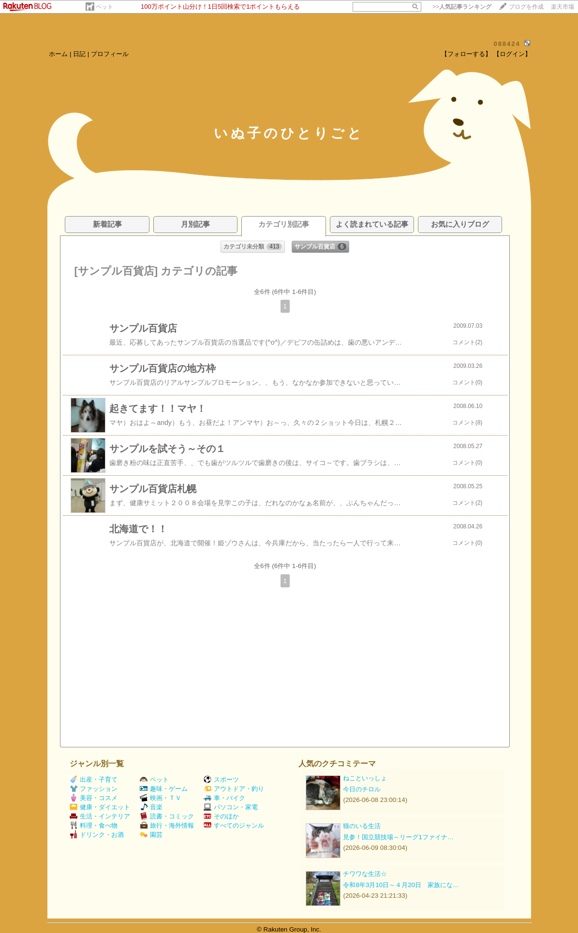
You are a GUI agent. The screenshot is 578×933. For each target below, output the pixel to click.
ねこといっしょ (365, 778)
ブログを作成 (526, 6)
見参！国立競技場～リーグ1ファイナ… (398, 837)
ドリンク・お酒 (97, 834)
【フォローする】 (466, 54)
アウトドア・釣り (234, 788)
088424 (506, 43)
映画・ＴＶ (160, 798)
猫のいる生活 (362, 826)
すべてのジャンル (234, 825)
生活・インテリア (100, 816)
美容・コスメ (94, 798)
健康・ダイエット (100, 807)
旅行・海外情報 (167, 825)
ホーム (58, 54)
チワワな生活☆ (365, 873)
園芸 (151, 834)
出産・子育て (94, 779)
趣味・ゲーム (164, 788)
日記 (79, 54)
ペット (104, 6)
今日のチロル (362, 789)
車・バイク (224, 798)
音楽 (151, 807)
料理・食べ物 (94, 825)
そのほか (221, 816)
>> (461, 6)
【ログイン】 (512, 54)
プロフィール (110, 54)
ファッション (94, 788)
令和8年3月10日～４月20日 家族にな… (401, 885)
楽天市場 (562, 6)
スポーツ (221, 779)
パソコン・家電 (231, 807)
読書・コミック (167, 816)
